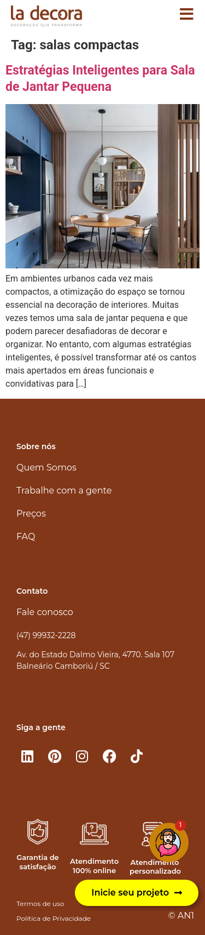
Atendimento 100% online (94, 866)
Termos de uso (40, 903)
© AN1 (181, 915)
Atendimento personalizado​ (155, 867)
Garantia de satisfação (37, 862)
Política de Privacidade (53, 918)
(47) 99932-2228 (45, 635)
